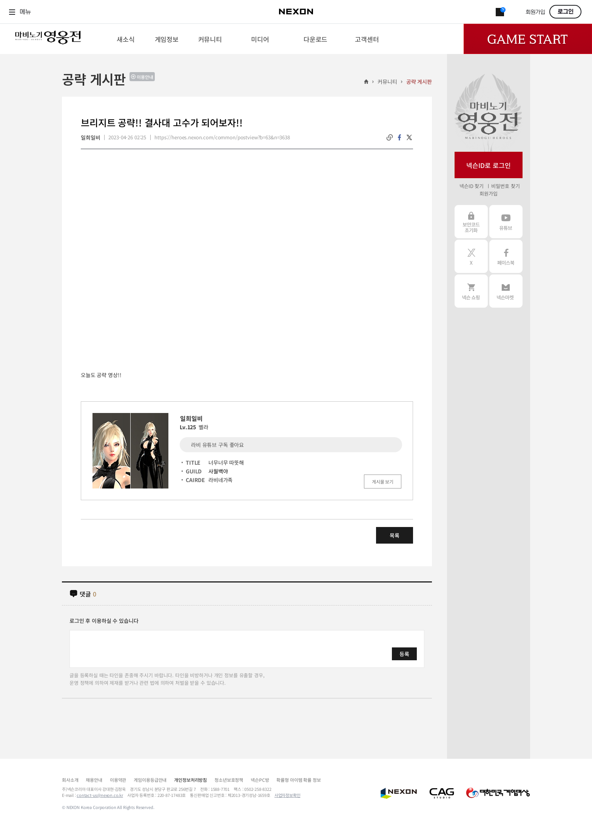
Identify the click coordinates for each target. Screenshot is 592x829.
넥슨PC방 (260, 780)
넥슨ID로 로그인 (488, 165)
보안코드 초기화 (471, 221)
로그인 (566, 11)
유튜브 (506, 221)
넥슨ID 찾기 (471, 186)
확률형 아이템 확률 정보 (298, 780)
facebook (399, 137)
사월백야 (218, 471)
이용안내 (145, 77)
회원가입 (535, 12)
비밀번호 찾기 (505, 186)
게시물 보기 (382, 481)
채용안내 (94, 780)
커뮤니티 (387, 81)
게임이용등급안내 (150, 780)
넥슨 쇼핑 (471, 291)
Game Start (528, 39)
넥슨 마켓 (506, 291)
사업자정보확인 (287, 795)
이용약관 (118, 780)
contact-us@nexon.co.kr (100, 795)
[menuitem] (125, 39)
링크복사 (389, 137)
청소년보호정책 (228, 780)
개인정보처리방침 (190, 780)
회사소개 (70, 780)
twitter (409, 137)
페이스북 (506, 256)
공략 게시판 (419, 81)
